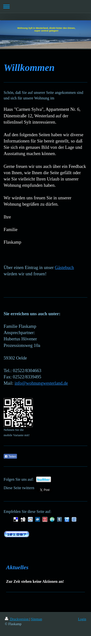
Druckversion (17, 619)
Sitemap (36, 619)
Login (82, 619)
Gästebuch (64, 267)
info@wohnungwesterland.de (41, 383)
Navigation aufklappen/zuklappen (45, 6)
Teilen (10, 456)
